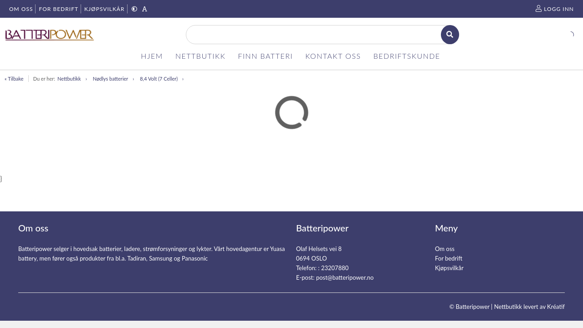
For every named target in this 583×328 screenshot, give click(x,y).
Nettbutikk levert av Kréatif (529, 306)
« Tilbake (14, 79)
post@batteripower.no (345, 277)
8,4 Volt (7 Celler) (159, 79)
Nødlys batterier (110, 79)
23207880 (334, 268)
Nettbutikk (69, 79)
